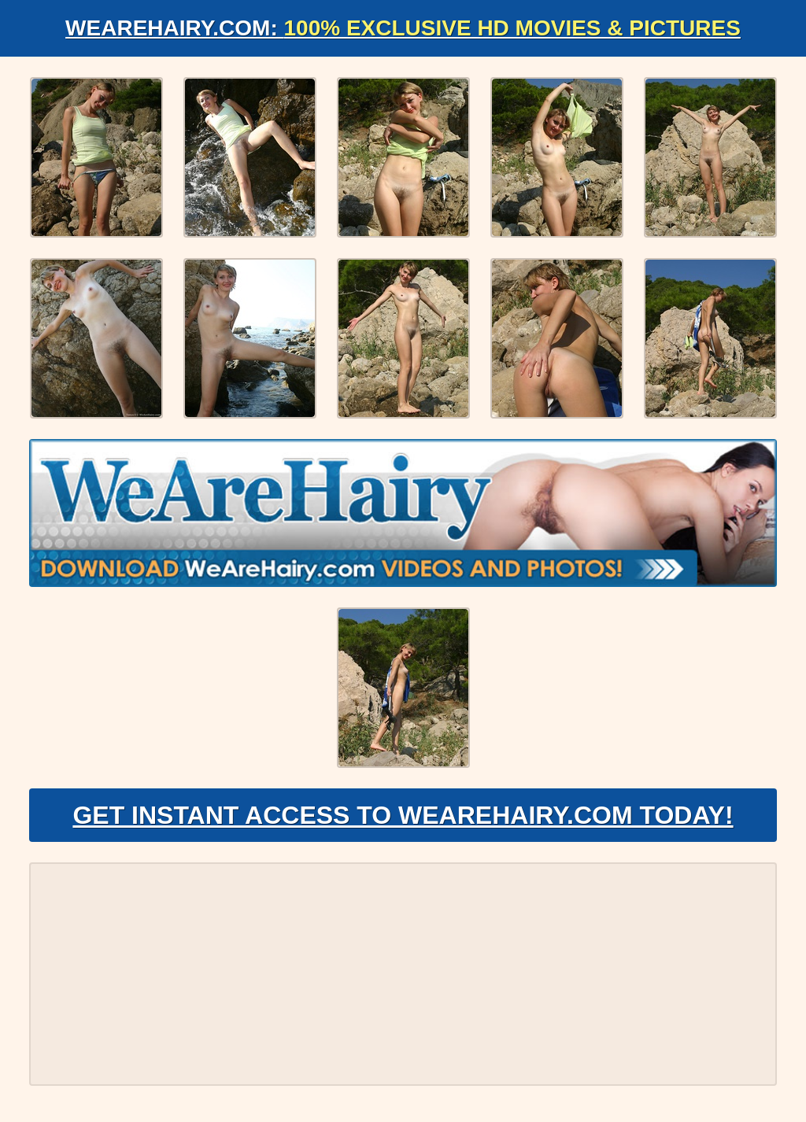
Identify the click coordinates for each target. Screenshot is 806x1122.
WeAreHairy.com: (403, 28)
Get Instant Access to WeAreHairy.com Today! (402, 815)
